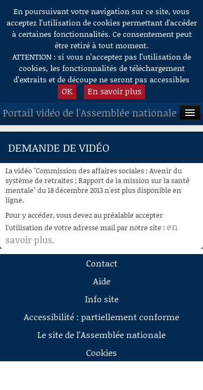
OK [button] (67, 91)
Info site (102, 298)
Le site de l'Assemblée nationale (101, 334)
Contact (101, 263)
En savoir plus (114, 91)
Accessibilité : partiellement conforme (101, 316)
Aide (101, 281)
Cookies (101, 352)
